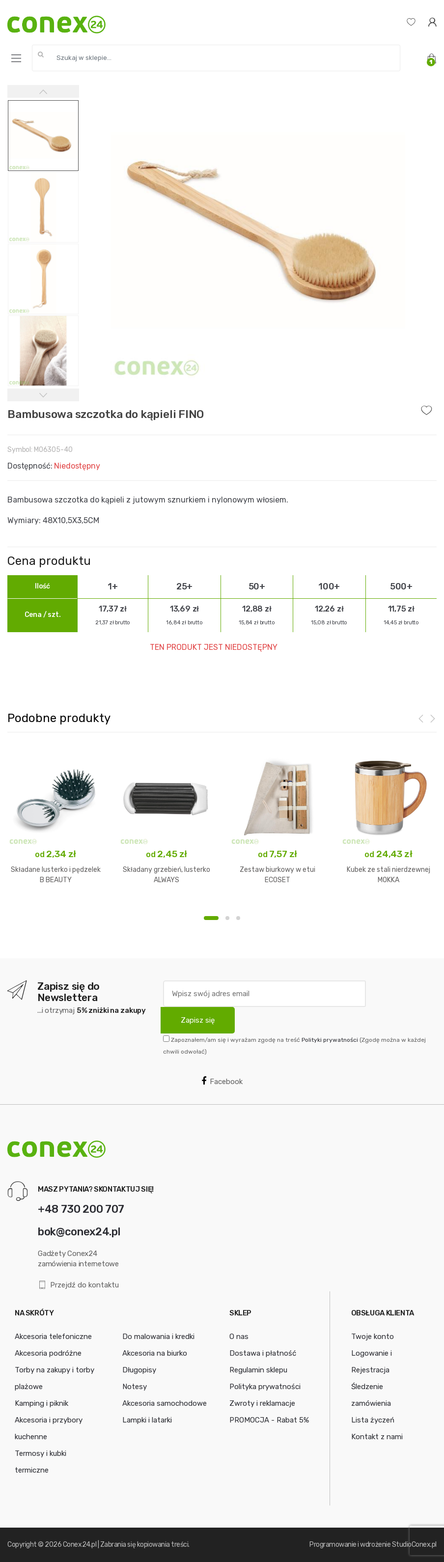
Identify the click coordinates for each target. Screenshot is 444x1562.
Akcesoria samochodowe (164, 1403)
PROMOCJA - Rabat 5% (269, 1420)
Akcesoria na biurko (154, 1353)
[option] (258, 232)
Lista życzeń (372, 1420)
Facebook (222, 1081)
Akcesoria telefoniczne (53, 1336)
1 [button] (211, 918)
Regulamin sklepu (258, 1370)
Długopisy (139, 1370)
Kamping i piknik (41, 1403)
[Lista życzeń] (411, 21)
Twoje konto (372, 1336)
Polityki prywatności (330, 1039)
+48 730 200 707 (81, 1209)
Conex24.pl (79, 1544)
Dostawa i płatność (262, 1353)
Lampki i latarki (147, 1420)
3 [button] (238, 918)
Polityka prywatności (265, 1386)
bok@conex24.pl (79, 1231)
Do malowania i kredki (158, 1336)
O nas (239, 1336)
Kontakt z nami (377, 1436)
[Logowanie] (432, 21)
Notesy (134, 1386)
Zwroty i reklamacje (262, 1403)
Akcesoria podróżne (48, 1353)
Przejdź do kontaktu (78, 1285)
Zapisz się (198, 1020)
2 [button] (227, 918)
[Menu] (16, 58)
